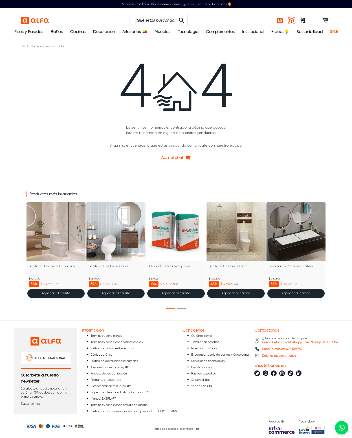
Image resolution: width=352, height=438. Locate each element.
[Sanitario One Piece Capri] (115, 251)
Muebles (162, 31)
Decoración (104, 31)
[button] (170, 309)
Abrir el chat (172, 157)
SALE (334, 32)
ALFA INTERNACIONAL (50, 358)
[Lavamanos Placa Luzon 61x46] (296, 251)
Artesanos (134, 31)
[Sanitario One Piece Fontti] (236, 251)
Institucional (253, 31)
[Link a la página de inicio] (23, 46)
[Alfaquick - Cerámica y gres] (175, 251)
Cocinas (78, 31)
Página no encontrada (47, 46)
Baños (57, 31)
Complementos (220, 31)
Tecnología (188, 31)
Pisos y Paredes (28, 31)
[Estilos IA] (280, 20)
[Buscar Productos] (181, 19)
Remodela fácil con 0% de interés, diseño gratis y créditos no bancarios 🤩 (176, 4)
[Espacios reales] (291, 20)
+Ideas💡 (280, 31)
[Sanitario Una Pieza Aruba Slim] (56, 251)
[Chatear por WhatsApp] (341, 427)
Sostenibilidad (310, 31)
